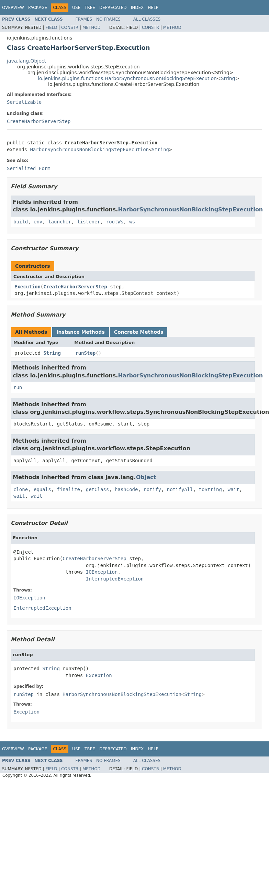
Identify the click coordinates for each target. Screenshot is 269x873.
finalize (68, 489)
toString (210, 489)
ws (132, 221)
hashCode (126, 489)
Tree (90, 7)
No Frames (108, 19)
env (38, 221)
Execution (27, 286)
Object (146, 477)
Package (37, 7)
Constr (69, 27)
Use (76, 7)
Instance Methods (80, 332)
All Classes (146, 19)
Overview (13, 7)
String (228, 78)
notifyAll (180, 489)
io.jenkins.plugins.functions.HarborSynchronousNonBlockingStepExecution (127, 78)
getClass (97, 489)
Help (153, 7)
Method (91, 27)
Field (51, 27)
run (17, 387)
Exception (99, 675)
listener (88, 221)
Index (137, 7)
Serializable (24, 102)
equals (42, 489)
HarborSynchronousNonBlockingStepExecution (89, 149)
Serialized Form (28, 168)
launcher (59, 221)
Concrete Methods (139, 332)
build (20, 221)
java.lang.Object (26, 61)
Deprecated (113, 7)
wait (233, 489)
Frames (84, 19)
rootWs (115, 221)
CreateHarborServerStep (38, 121)
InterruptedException (115, 579)
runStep (85, 353)
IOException (102, 572)
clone (20, 489)
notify (152, 489)
